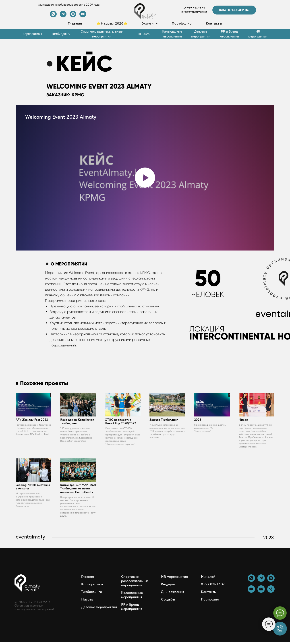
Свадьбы (168, 599)
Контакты (214, 23)
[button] (234, 10)
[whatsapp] (53, 16)
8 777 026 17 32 (213, 584)
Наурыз (87, 599)
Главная (75, 23)
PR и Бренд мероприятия (131, 606)
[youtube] (82, 16)
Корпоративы (92, 584)
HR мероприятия (174, 576)
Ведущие (168, 584)
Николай (208, 576)
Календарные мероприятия (132, 594)
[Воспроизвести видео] (145, 178)
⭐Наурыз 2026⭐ (112, 23)
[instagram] (73, 16)
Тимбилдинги (91, 592)
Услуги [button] (148, 23)
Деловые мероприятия (99, 607)
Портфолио (182, 23)
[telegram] (63, 16)
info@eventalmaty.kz (194, 11)
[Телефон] (271, 591)
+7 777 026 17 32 (194, 8)
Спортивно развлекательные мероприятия (135, 580)
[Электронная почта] (261, 591)
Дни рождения (172, 592)
